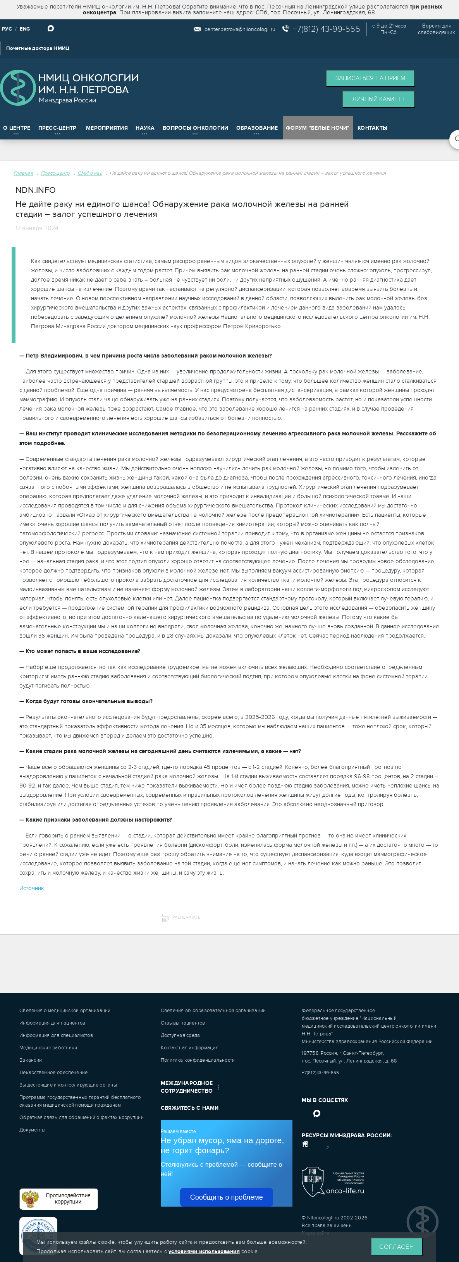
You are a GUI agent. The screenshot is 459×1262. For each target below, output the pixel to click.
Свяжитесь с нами (190, 1108)
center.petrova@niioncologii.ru (240, 29)
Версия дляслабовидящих (436, 29)
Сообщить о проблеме (226, 1197)
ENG (25, 29)
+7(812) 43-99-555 (326, 29)
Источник (31, 888)
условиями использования (204, 1251)
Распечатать (186, 917)
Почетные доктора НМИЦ (37, 48)
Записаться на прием (370, 78)
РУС (7, 29)
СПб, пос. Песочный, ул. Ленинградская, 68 (315, 12)
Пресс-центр (55, 173)
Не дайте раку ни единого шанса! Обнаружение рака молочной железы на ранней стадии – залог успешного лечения (248, 173)
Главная (23, 173)
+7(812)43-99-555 (320, 1072)
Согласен (396, 1247)
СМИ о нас (89, 173)
